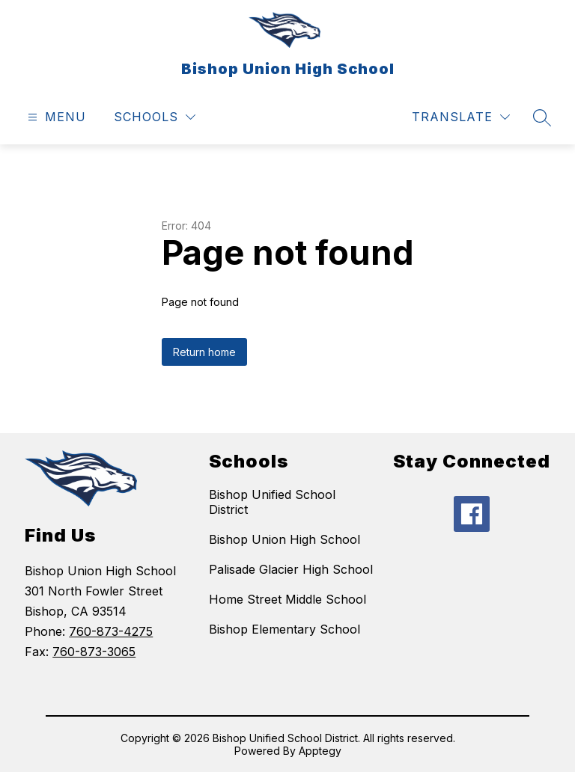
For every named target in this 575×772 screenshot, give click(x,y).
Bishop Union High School (284, 539)
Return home (204, 352)
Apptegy (320, 750)
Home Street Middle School (287, 599)
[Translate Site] (461, 117)
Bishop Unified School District (272, 502)
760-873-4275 (111, 631)
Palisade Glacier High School (291, 569)
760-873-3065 (94, 651)
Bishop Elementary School (284, 629)
